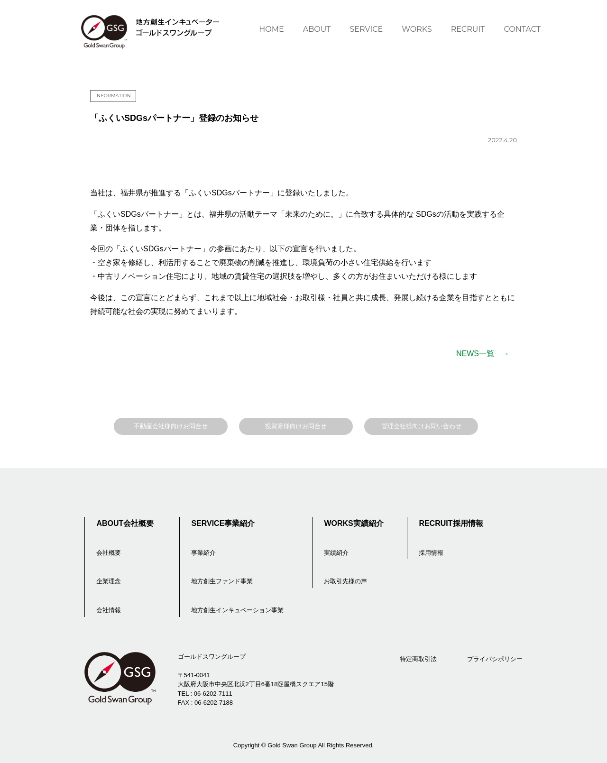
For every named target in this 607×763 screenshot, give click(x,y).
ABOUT (317, 29)
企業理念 (108, 581)
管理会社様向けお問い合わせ (421, 426)
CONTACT (522, 29)
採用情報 (431, 552)
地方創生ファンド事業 (222, 581)
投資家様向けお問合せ (296, 426)
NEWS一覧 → (482, 353)
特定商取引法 (418, 658)
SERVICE (366, 29)
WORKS (417, 29)
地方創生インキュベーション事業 (237, 610)
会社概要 (108, 552)
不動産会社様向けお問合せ (171, 426)
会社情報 (108, 610)
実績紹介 (336, 552)
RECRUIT (468, 29)
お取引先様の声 (345, 581)
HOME (271, 29)
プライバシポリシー (495, 658)
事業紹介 (203, 552)
